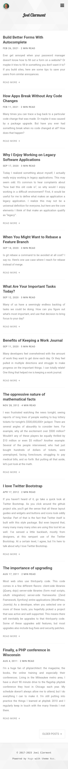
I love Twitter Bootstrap (22, 486)
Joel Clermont (34, 15)
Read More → (11, 82)
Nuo (52, 758)
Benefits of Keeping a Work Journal (33, 340)
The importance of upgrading (27, 568)
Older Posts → (52, 734)
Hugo (30, 758)
